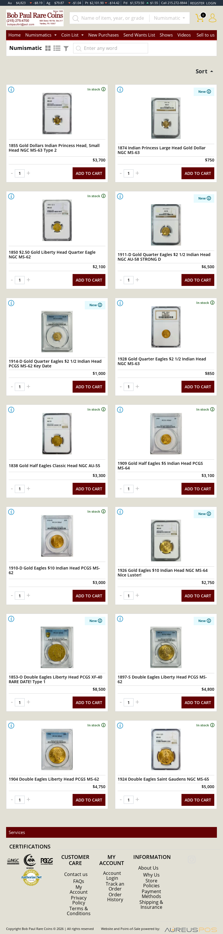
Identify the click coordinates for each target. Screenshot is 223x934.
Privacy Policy (79, 893)
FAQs (78, 875)
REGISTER (197, 3)
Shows (166, 35)
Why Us (151, 869)
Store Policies (151, 877)
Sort (201, 71)
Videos (184, 35)
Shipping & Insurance (151, 898)
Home (14, 35)
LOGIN (211, 3)
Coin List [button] (69, 35)
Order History (115, 890)
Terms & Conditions (79, 904)
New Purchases (103, 35)
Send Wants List (139, 35)
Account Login (112, 869)
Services (16, 826)
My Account (79, 883)
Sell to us (206, 35)
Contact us (76, 868)
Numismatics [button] (38, 35)
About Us (148, 862)
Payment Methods (151, 887)
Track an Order (115, 879)
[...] (110, 18)
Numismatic (167, 18)
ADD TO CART (89, 172)
